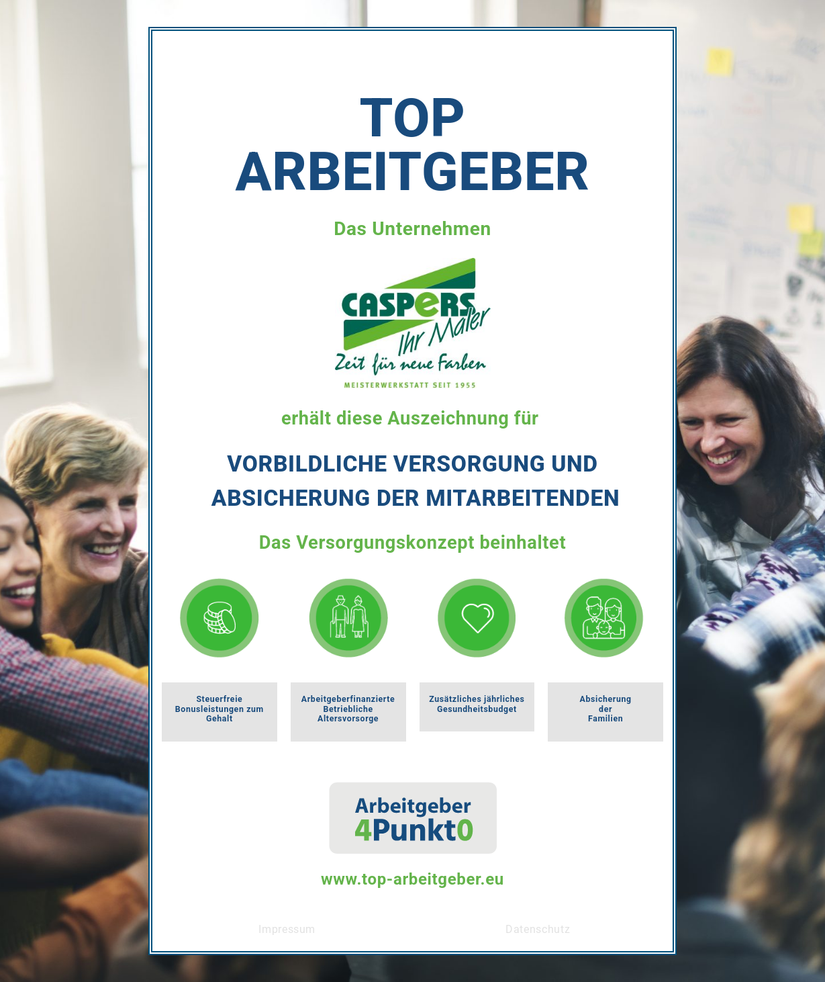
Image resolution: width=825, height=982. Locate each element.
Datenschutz (537, 929)
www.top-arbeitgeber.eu (412, 879)
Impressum (287, 929)
